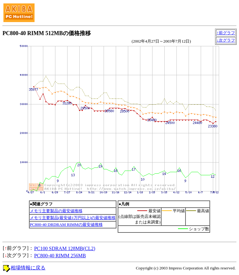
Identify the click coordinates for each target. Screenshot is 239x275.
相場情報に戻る (28, 267)
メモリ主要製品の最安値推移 (56, 211)
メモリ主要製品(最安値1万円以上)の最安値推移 (73, 217)
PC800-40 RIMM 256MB (60, 255)
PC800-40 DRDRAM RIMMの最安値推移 (66, 224)
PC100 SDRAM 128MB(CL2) (64, 248)
